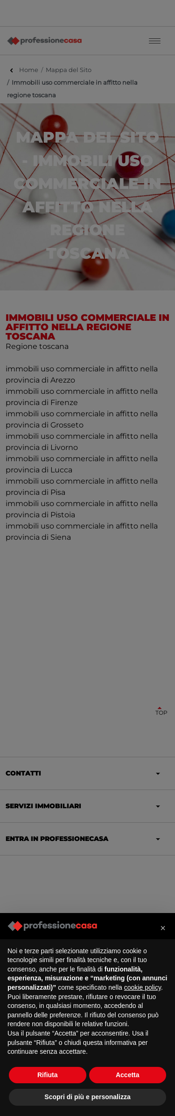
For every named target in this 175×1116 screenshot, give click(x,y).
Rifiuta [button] (47, 1075)
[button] (162, 927)
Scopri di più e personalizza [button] (87, 1097)
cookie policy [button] (142, 987)
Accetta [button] (128, 1075)
